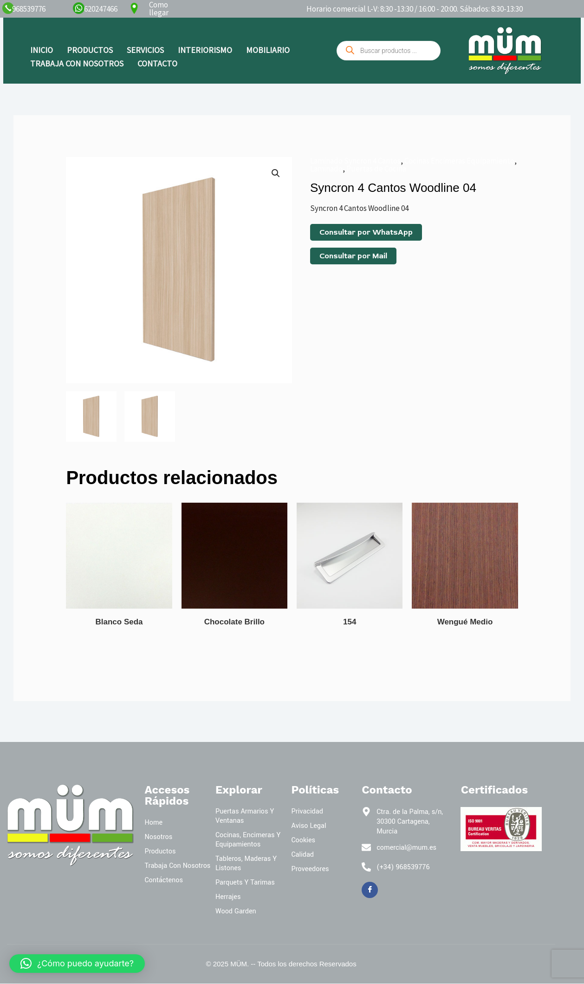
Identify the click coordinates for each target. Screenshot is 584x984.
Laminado (326, 169)
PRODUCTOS (90, 50)
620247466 (100, 9)
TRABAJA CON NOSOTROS (76, 63)
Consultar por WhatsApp (366, 232)
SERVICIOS (145, 50)
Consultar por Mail (353, 256)
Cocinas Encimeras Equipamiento (459, 161)
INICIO (41, 50)
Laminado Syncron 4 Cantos (355, 161)
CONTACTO (157, 63)
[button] (275, 173)
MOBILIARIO (268, 50)
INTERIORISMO (205, 50)
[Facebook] (370, 890)
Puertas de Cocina (376, 169)
